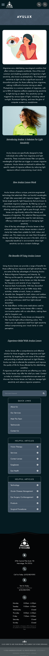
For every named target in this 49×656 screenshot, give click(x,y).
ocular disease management (22, 491)
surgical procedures (18, 509)
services (14, 452)
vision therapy (16, 446)
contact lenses (16, 458)
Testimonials (15, 424)
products (14, 503)
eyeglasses (15, 464)
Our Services (16, 412)
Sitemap (33, 653)
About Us (14, 406)
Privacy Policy (25, 653)
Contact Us (15, 430)
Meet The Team (16, 418)
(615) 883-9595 (29, 574)
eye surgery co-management (22, 497)
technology (15, 485)
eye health (15, 470)
